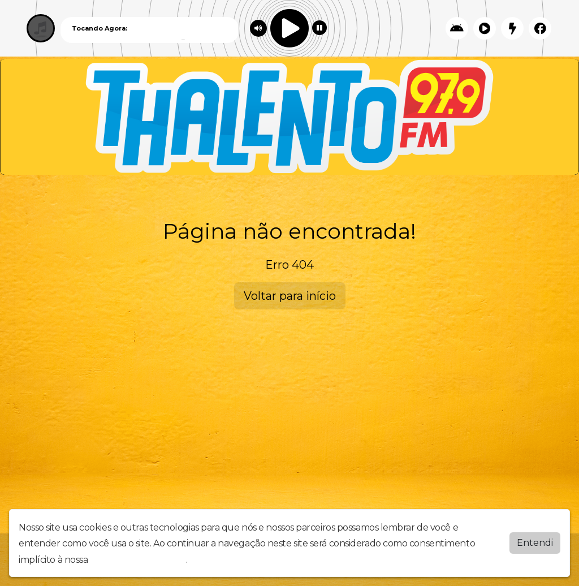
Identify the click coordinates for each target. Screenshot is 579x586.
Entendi (535, 542)
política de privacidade (138, 559)
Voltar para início (290, 296)
